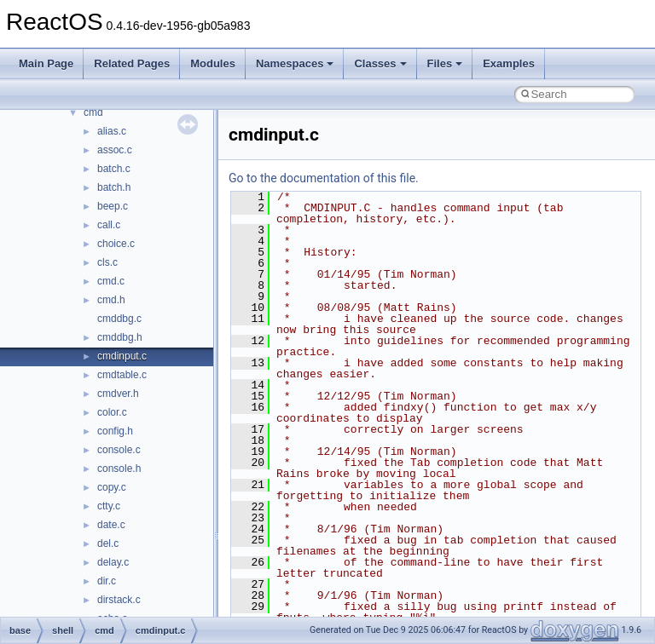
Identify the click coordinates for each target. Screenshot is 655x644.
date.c (111, 525)
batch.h (113, 187)
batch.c (113, 169)
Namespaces (295, 63)
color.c (112, 412)
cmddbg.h (119, 337)
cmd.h (111, 300)
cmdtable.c (122, 375)
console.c (119, 450)
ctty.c (108, 506)
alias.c (111, 131)
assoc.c (114, 150)
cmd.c (111, 281)
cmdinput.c (122, 356)
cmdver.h (118, 394)
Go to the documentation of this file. (324, 178)
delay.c (113, 562)
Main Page (46, 63)
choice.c (116, 244)
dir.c (106, 581)
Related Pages (132, 63)
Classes (380, 63)
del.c (108, 543)
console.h (119, 468)
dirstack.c (119, 600)
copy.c (111, 487)
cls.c (107, 262)
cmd (93, 112)
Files (445, 63)
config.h (115, 431)
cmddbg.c (119, 319)
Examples (509, 63)
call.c (108, 225)
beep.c (112, 206)
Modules (212, 63)
